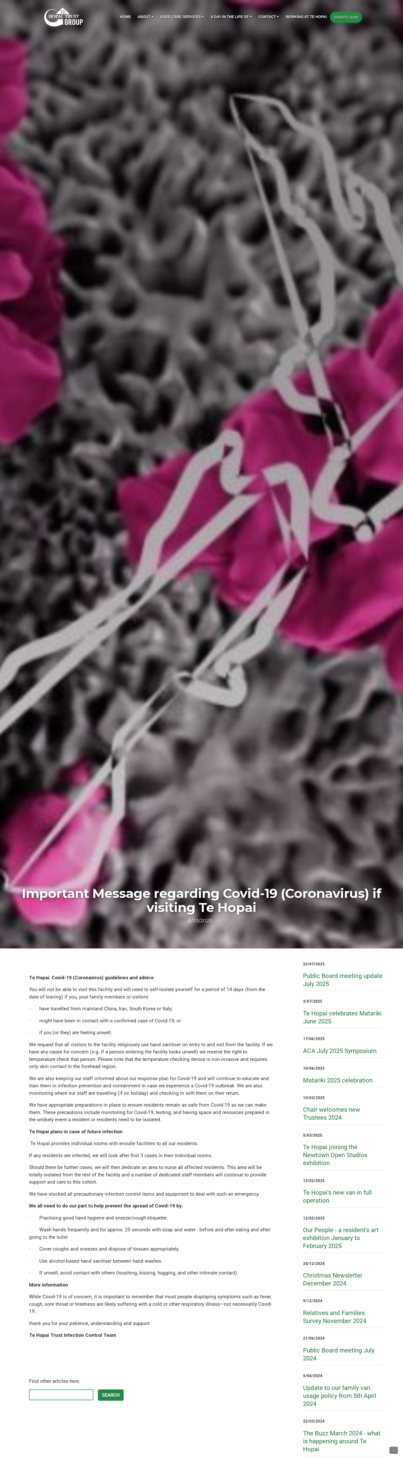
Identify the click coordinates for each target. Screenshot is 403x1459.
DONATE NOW (346, 17)
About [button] (145, 17)
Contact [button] (269, 17)
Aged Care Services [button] (182, 17)
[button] (393, 1450)
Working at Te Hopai (306, 17)
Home (125, 17)
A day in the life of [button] (231, 17)
